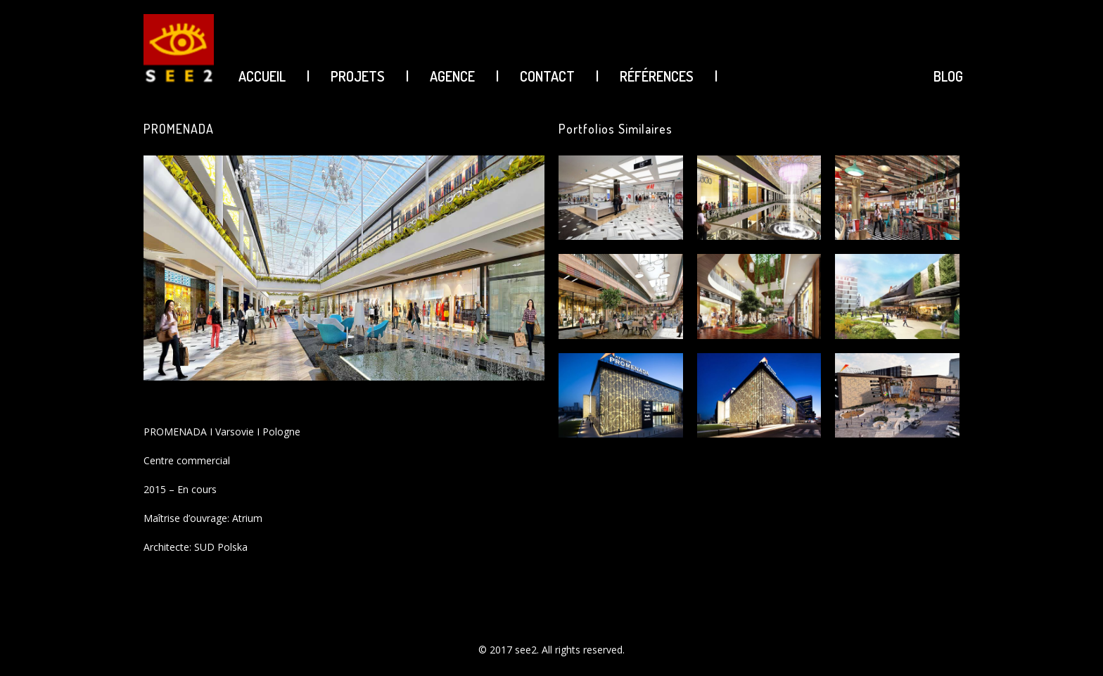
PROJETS (358, 76)
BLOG (948, 76)
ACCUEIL (262, 76)
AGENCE (452, 76)
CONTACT (547, 76)
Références (657, 76)
